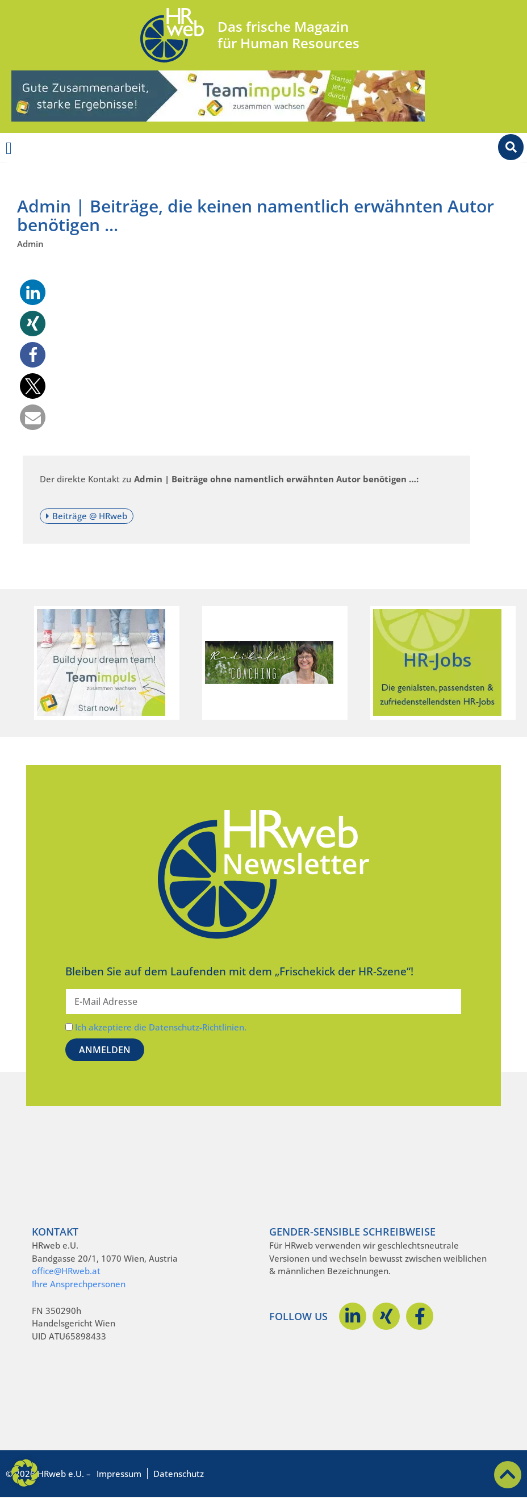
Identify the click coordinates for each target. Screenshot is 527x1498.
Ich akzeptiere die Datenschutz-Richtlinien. (160, 1027)
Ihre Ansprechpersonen (79, 1284)
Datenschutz (178, 1473)
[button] (32, 292)
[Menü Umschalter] (9, 148)
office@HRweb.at (66, 1270)
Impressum (119, 1473)
